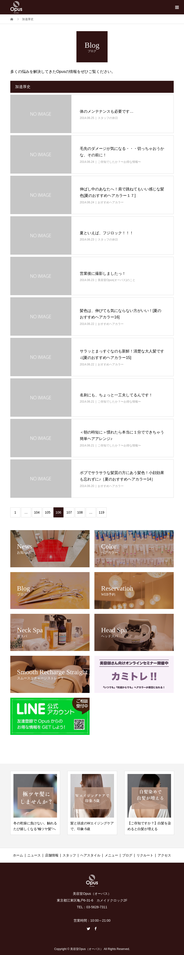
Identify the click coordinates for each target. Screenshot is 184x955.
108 (80, 512)
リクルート (145, 855)
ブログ (127, 855)
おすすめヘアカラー (111, 202)
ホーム (18, 855)
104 (37, 512)
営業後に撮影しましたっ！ (103, 273)
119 (101, 512)
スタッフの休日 (108, 118)
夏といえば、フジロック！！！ (106, 233)
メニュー (111, 855)
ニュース (34, 855)
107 (69, 512)
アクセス (164, 855)
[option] (35, 803)
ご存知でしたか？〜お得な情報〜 (119, 162)
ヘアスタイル (90, 855)
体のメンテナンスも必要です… (106, 111)
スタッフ (69, 855)
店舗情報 (51, 855)
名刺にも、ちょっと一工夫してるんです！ (116, 395)
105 (47, 512)
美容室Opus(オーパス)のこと (116, 280)
